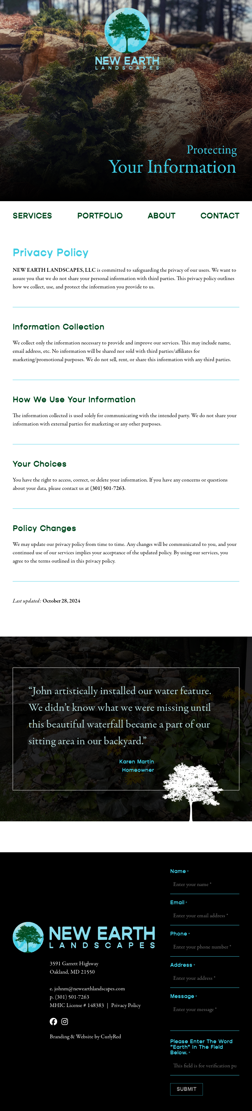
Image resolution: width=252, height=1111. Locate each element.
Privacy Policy (126, 1006)
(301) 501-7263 (107, 488)
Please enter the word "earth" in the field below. (201, 1047)
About (161, 216)
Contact (219, 216)
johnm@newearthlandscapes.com (89, 989)
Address (182, 965)
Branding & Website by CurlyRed (85, 1037)
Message (183, 997)
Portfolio (100, 216)
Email (178, 903)
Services (32, 216)
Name (179, 872)
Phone (180, 934)
